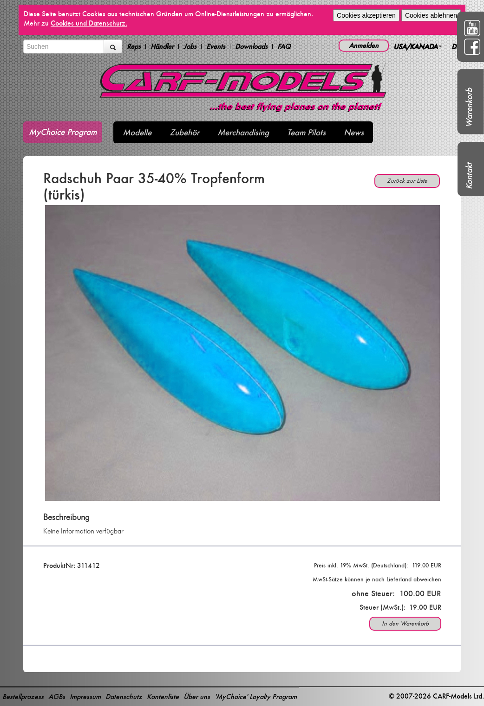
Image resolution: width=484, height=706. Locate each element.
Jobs (189, 46)
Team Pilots (306, 132)
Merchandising (243, 132)
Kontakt (469, 176)
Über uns (196, 696)
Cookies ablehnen (431, 15)
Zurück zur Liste (407, 181)
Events (215, 46)
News (354, 132)
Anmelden (364, 45)
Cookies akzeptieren (366, 15)
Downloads (251, 46)
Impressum (85, 696)
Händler (162, 46)
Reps (134, 46)
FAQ (284, 46)
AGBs (56, 696)
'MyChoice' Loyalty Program (256, 696)
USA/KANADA (417, 46)
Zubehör (184, 132)
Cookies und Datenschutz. (89, 23)
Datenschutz (123, 696)
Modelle (137, 132)
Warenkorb (469, 107)
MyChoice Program (63, 132)
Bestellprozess (23, 696)
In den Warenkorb (405, 623)
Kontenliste (163, 696)
